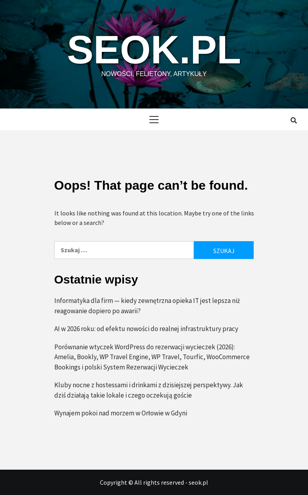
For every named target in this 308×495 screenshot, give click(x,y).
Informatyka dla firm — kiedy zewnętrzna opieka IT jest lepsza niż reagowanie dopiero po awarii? (147, 305)
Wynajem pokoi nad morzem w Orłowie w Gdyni (120, 413)
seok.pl (154, 49)
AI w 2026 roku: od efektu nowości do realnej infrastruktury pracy (146, 328)
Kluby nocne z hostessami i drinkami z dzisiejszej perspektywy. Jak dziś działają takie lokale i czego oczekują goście (148, 390)
